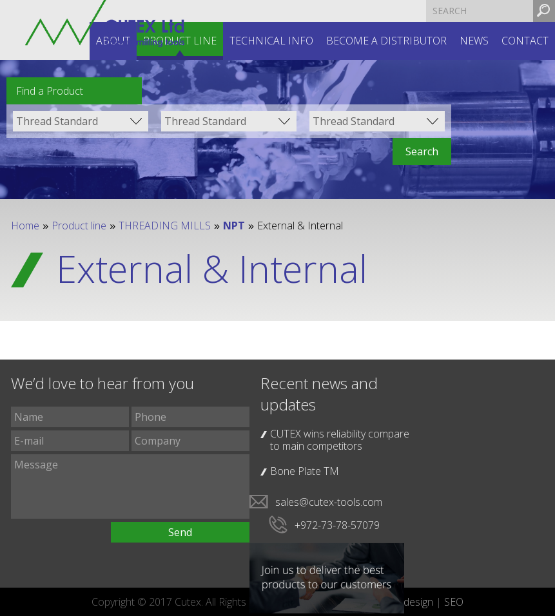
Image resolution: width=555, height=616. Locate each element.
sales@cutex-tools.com (328, 502)
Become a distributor (386, 41)
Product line (79, 225)
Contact (525, 41)
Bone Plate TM (304, 471)
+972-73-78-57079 (337, 525)
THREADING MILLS (165, 225)
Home (25, 225)
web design (407, 602)
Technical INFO (271, 41)
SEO (453, 602)
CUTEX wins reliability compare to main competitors (339, 440)
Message (130, 486)
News (474, 41)
